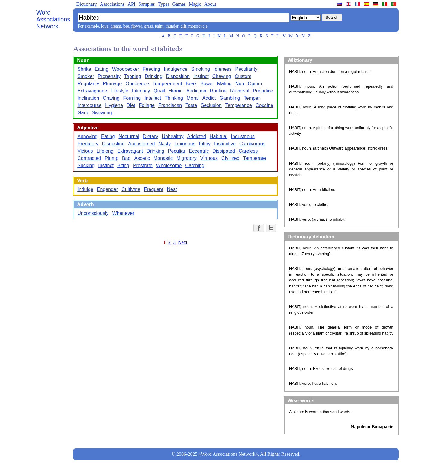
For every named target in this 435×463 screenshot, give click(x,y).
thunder (172, 26)
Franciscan (170, 105)
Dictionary (86, 4)
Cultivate (130, 189)
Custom (243, 76)
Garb (82, 112)
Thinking (174, 98)
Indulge (85, 189)
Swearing (102, 112)
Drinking (154, 76)
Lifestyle (119, 90)
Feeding (151, 69)
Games (178, 4)
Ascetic (142, 158)
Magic (195, 4)
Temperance (238, 105)
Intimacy (141, 90)
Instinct (201, 76)
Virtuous (209, 158)
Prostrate (143, 165)
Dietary (150, 136)
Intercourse (89, 105)
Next (182, 242)
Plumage (112, 83)
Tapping (132, 76)
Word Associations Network (53, 19)
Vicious (85, 151)
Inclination (88, 98)
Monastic (163, 158)
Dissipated (223, 151)
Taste (191, 105)
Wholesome (169, 165)
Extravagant (130, 151)
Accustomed (141, 143)
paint (159, 26)
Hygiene (114, 105)
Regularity (88, 83)
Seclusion (211, 105)
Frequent (153, 189)
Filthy (205, 143)
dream (116, 26)
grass (148, 26)
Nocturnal (128, 136)
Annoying (87, 136)
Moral (193, 98)
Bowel (207, 83)
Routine (218, 90)
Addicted (196, 136)
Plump (111, 158)
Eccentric (199, 151)
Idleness (223, 69)
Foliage (146, 105)
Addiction (196, 90)
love (104, 26)
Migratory (186, 158)
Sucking (86, 165)
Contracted (89, 158)
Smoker (85, 76)
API (131, 4)
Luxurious (184, 143)
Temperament (167, 83)
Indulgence (175, 69)
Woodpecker (125, 69)
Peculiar (176, 151)
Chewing (221, 76)
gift (183, 26)
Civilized (230, 158)
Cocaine (264, 105)
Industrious (243, 136)
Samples (146, 4)
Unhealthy (173, 136)
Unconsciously (92, 213)
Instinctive (225, 143)
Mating (224, 83)
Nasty (164, 143)
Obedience (137, 83)
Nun (239, 83)
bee (126, 26)
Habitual (218, 136)
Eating (101, 69)
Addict (209, 98)
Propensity (109, 76)
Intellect (152, 98)
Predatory (87, 143)
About (210, 4)
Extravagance (92, 90)
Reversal (239, 90)
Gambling (229, 98)
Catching (194, 165)
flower (136, 26)
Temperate (254, 158)
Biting (123, 165)
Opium (255, 83)
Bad (126, 158)
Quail (159, 90)
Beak (191, 83)
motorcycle (198, 26)
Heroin (176, 90)
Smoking (200, 69)
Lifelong (105, 151)
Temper (252, 98)
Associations (112, 4)
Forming (132, 98)
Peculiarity (246, 69)
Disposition (178, 76)
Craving (111, 98)
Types (163, 4)
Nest (172, 189)
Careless (248, 151)
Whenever (123, 213)
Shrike (84, 69)
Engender (107, 189)
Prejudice (263, 90)
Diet (131, 105)
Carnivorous (252, 143)
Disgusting (113, 143)
